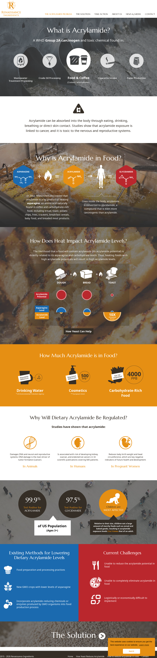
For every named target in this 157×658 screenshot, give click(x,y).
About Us (116, 14)
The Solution (82, 14)
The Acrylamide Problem (57, 14)
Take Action (100, 14)
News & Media (132, 14)
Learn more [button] (144, 645)
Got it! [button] (131, 651)
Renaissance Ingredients (11, 8)
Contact (149, 14)
